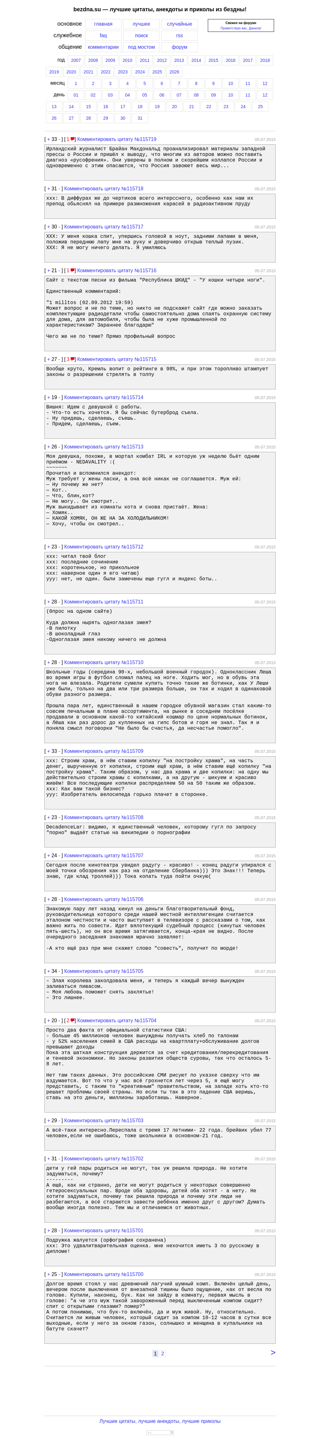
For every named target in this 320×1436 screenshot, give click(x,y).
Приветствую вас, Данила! (241, 28)
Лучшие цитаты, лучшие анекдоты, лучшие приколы (160, 1421)
